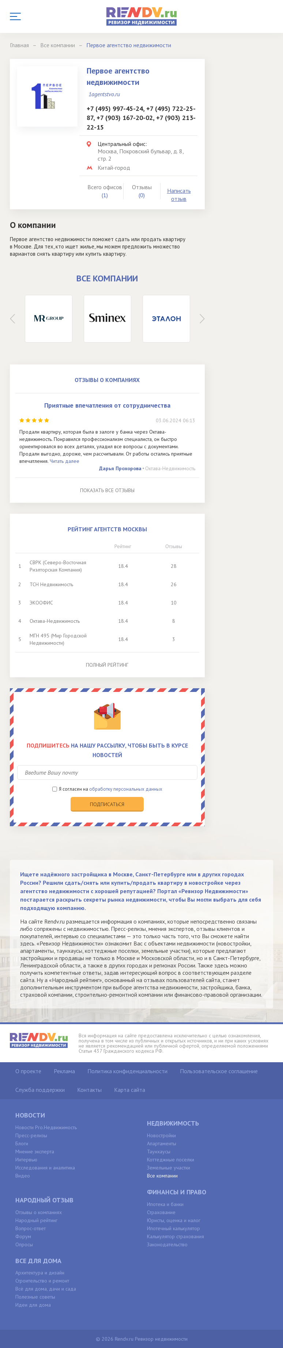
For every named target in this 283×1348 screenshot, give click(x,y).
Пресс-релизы (31, 1135)
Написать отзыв (179, 195)
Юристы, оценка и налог (173, 1220)
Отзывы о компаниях (38, 1212)
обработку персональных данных (125, 789)
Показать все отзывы (107, 490)
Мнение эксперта (34, 1151)
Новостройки (161, 1135)
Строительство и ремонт (42, 1280)
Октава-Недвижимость (170, 468)
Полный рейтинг (107, 665)
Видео (22, 1175)
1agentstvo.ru (104, 94)
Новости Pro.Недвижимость (46, 1127)
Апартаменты (161, 1143)
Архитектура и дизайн (39, 1272)
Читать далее (64, 461)
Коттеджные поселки (170, 1159)
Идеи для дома (33, 1305)
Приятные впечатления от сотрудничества (107, 405)
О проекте (28, 1071)
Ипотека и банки (165, 1204)
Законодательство (167, 1244)
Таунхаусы (158, 1151)
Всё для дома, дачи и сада (45, 1288)
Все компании (162, 1175)
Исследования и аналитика (45, 1167)
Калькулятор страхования (175, 1236)
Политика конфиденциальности (127, 1071)
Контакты (89, 1089)
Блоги (21, 1143)
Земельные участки (168, 1167)
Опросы (24, 1244)
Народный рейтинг (36, 1220)
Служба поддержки (40, 1089)
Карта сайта (129, 1089)
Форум (23, 1236)
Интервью (26, 1159)
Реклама (64, 1071)
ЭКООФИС (41, 602)
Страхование (161, 1212)
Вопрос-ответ (30, 1228)
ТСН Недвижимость (51, 584)
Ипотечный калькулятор (173, 1228)
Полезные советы (35, 1296)
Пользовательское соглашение (219, 1071)
